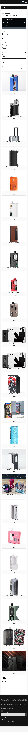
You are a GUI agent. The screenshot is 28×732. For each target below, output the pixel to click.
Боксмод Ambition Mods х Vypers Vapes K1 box (14, 166)
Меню (5, 7)
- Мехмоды (5, 25)
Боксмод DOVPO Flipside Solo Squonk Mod (14, 343)
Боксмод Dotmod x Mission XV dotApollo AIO (14, 267)
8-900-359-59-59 (4, 719)
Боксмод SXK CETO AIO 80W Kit (14, 570)
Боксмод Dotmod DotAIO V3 (14, 217)
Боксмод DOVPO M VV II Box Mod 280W (14, 393)
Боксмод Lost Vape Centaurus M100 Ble (14, 418)
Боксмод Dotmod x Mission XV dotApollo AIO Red (14, 292)
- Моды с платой (6, 27)
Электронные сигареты (8, 19)
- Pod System (5, 22)
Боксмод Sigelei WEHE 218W (14, 519)
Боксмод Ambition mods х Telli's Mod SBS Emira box (14, 141)
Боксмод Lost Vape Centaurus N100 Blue (14, 444)
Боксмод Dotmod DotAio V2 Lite (14, 191)
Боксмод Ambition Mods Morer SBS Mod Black (14, 116)
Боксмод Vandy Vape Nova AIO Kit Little (14, 620)
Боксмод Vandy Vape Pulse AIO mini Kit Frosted (14, 645)
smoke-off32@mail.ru (5, 717)
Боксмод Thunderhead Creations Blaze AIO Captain (14, 91)
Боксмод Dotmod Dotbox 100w (14, 242)
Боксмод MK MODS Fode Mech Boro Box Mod (14, 469)
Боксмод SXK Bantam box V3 (14, 544)
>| (9, 678)
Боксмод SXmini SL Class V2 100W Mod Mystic (14, 595)
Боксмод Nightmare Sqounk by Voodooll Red (14, 494)
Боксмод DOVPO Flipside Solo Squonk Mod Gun (14, 368)
